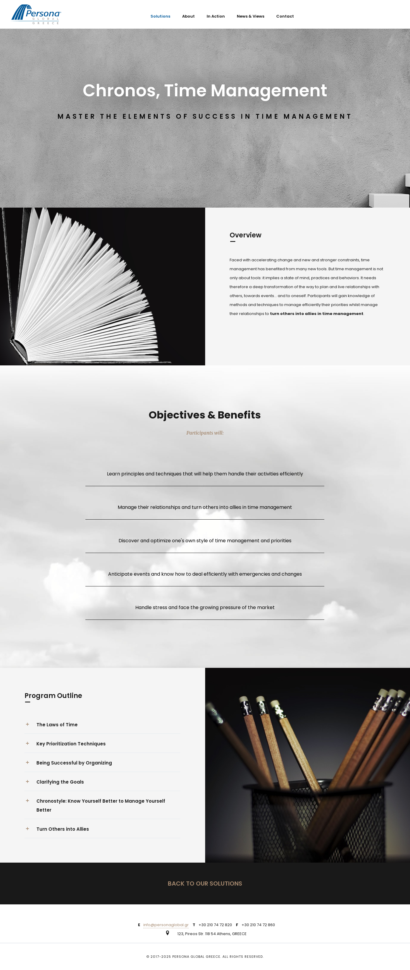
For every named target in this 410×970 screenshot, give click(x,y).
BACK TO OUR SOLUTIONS (205, 883)
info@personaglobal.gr (166, 925)
